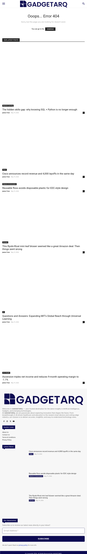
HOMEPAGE (50, 29)
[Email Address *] (43, 531)
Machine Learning (8, 105)
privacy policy (23, 545)
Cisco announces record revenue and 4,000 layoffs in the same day (38, 173)
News (4, 170)
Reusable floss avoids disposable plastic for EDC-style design (35, 188)
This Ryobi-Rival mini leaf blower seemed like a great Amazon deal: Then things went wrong (55, 497)
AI (3, 312)
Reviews (5, 242)
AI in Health (6, 373)
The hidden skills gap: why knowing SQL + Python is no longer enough (39, 109)
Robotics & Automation (9, 184)
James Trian (6, 113)
